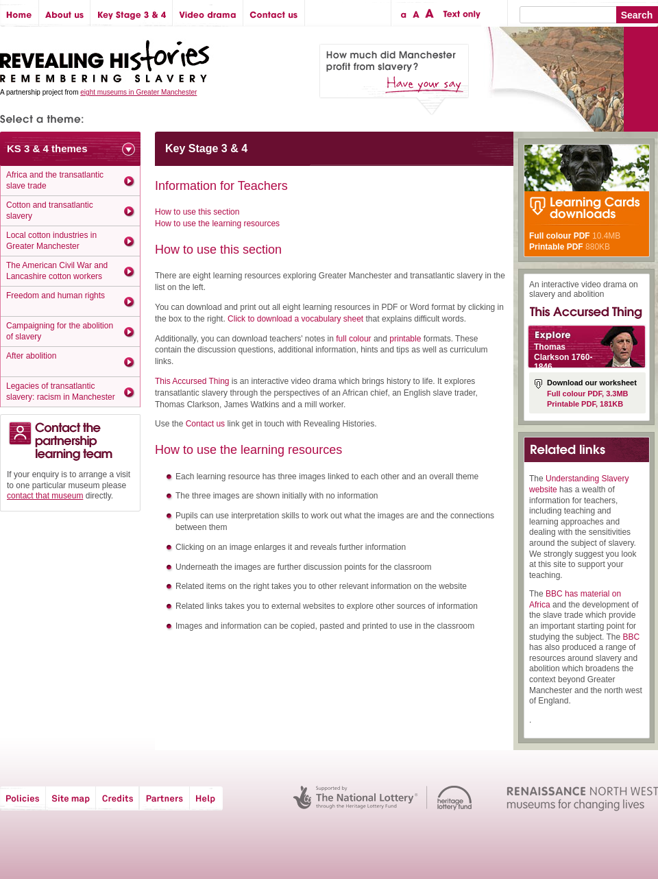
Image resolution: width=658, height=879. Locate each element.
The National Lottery (355, 798)
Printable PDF (556, 247)
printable (405, 339)
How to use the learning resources (217, 223)
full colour (353, 339)
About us (64, 13)
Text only (459, 13)
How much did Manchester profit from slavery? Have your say (394, 79)
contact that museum (45, 496)
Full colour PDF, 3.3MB (588, 393)
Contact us (274, 13)
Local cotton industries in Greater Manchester (51, 240)
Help (207, 798)
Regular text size (416, 13)
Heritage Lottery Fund (454, 798)
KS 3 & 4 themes (47, 148)
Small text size (402, 13)
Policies (23, 798)
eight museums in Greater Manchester (138, 92)
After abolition (31, 356)
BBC (631, 637)
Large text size (430, 13)
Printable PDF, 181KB (585, 404)
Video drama (208, 13)
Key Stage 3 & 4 (131, 13)
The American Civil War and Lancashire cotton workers (57, 271)
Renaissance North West (582, 798)
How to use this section (197, 212)
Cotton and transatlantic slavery (49, 210)
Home (19, 13)
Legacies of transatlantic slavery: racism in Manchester (60, 391)
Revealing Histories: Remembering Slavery (107, 57)
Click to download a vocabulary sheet (295, 319)
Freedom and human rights (55, 295)
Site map (71, 798)
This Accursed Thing (192, 381)
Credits (117, 798)
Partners (164, 798)
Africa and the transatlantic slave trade (54, 180)
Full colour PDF (559, 236)
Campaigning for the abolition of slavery (59, 331)
